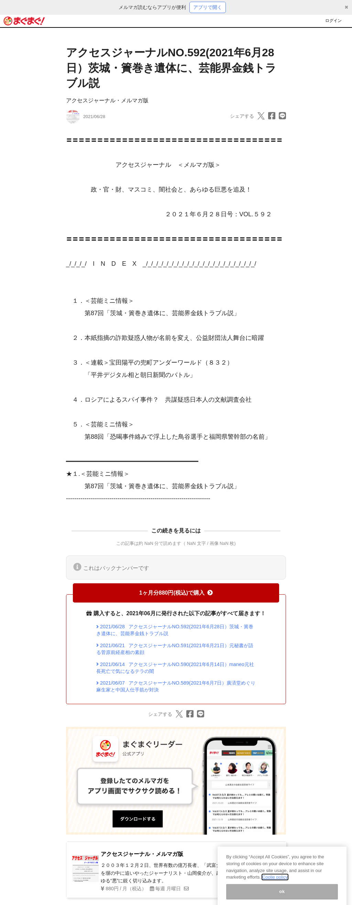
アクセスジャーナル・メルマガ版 (107, 100)
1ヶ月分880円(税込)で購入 (176, 593)
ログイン (333, 20)
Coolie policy (275, 882)
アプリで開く (207, 7)
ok (282, 896)
